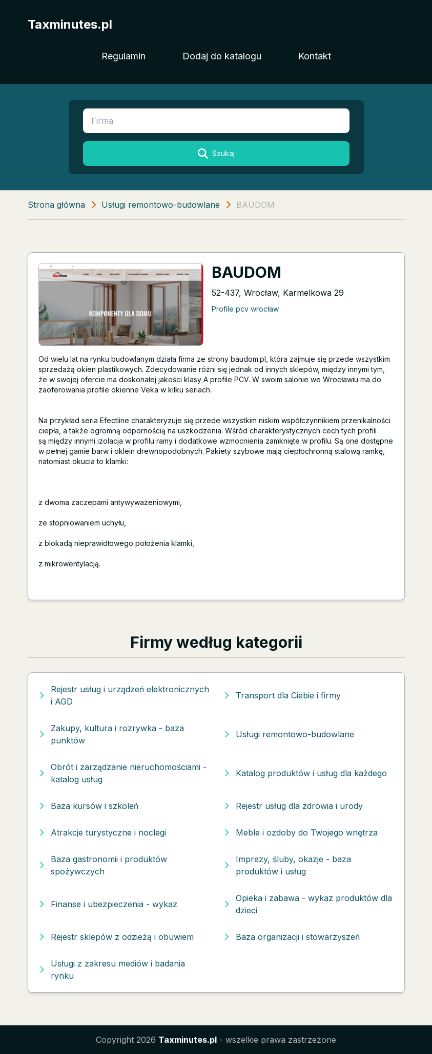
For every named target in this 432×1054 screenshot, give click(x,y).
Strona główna (56, 205)
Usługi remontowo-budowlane (160, 205)
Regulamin (123, 56)
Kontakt (314, 56)
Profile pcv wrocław (245, 308)
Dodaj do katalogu (221, 56)
